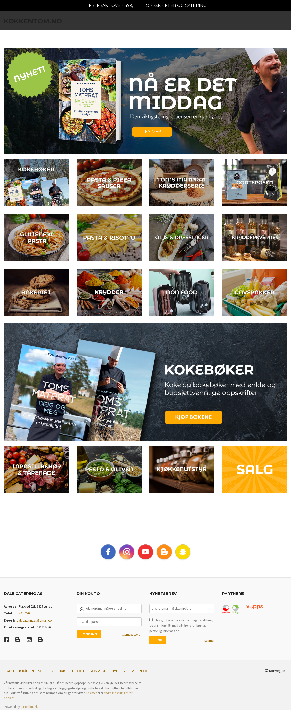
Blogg (145, 671)
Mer (259, 22)
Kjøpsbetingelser (36, 671)
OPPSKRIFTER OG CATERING (176, 5)
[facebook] (108, 551)
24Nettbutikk (29, 707)
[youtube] (145, 551)
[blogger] (164, 551)
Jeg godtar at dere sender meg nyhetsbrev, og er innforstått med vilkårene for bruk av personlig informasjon (181, 625)
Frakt (9, 671)
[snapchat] (182, 551)
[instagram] (126, 551)
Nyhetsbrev (122, 671)
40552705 (25, 613)
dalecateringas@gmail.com (36, 620)
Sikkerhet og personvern (82, 671)
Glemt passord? (132, 634)
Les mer (209, 640)
